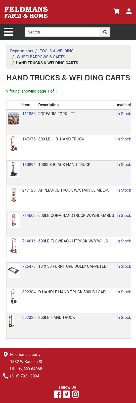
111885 (29, 113)
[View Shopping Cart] (116, 12)
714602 (29, 215)
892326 (29, 317)
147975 (29, 139)
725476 (29, 266)
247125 (29, 190)
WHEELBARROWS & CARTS (41, 57)
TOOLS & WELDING (57, 51)
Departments (21, 51)
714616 (29, 241)
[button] (14, 118)
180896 (29, 164)
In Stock (124, 113)
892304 (29, 292)
